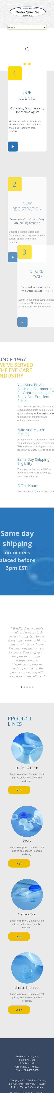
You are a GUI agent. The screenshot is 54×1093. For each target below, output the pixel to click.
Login (19, 790)
